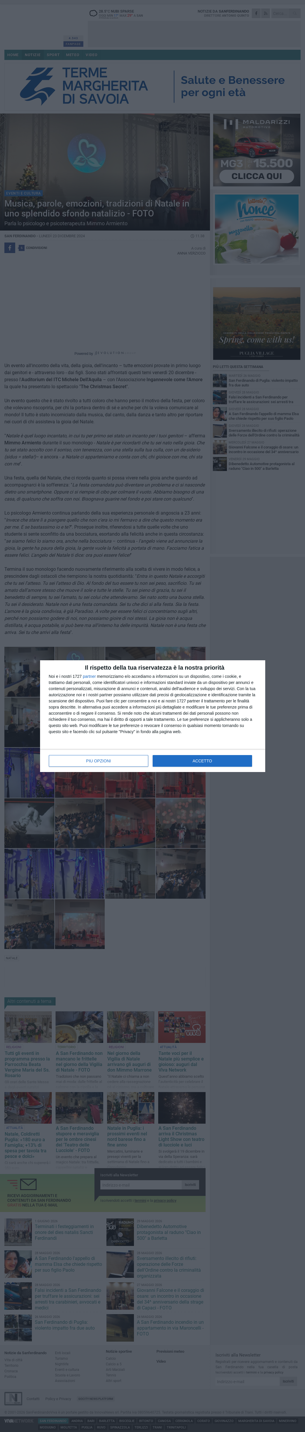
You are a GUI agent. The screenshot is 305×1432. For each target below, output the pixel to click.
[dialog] (152, 716)
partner (89, 676)
